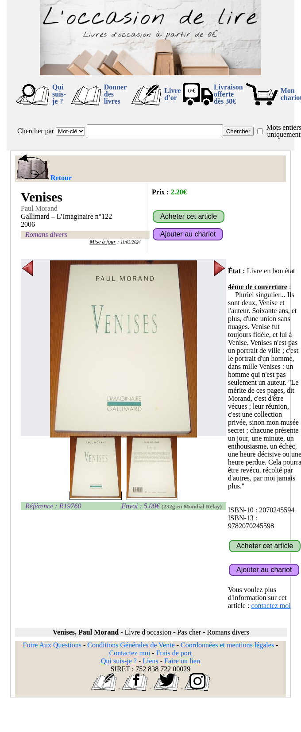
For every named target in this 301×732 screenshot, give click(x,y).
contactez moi (270, 605)
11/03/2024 (130, 242)
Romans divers (46, 234)
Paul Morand (39, 208)
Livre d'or (172, 94)
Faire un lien (182, 661)
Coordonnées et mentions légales (227, 645)
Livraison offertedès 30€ (228, 94)
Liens (150, 661)
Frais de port (174, 653)
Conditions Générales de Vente (130, 645)
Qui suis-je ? (59, 94)
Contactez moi (129, 653)
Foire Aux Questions (52, 645)
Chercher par (35, 131)
